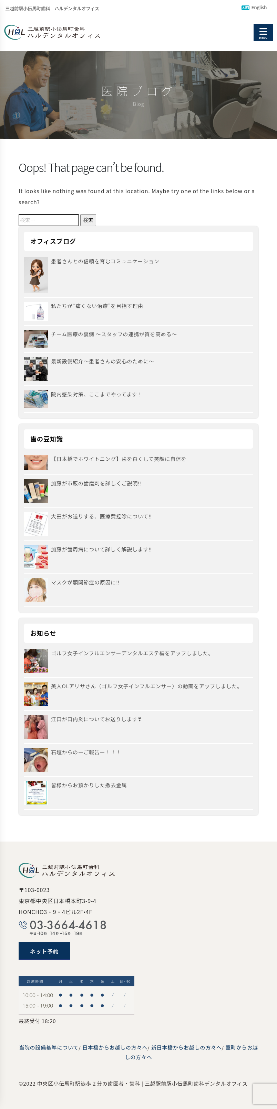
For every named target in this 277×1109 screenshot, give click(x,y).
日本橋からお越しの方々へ (114, 1047)
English (254, 7)
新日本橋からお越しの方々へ (186, 1047)
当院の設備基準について (49, 1047)
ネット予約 (44, 951)
